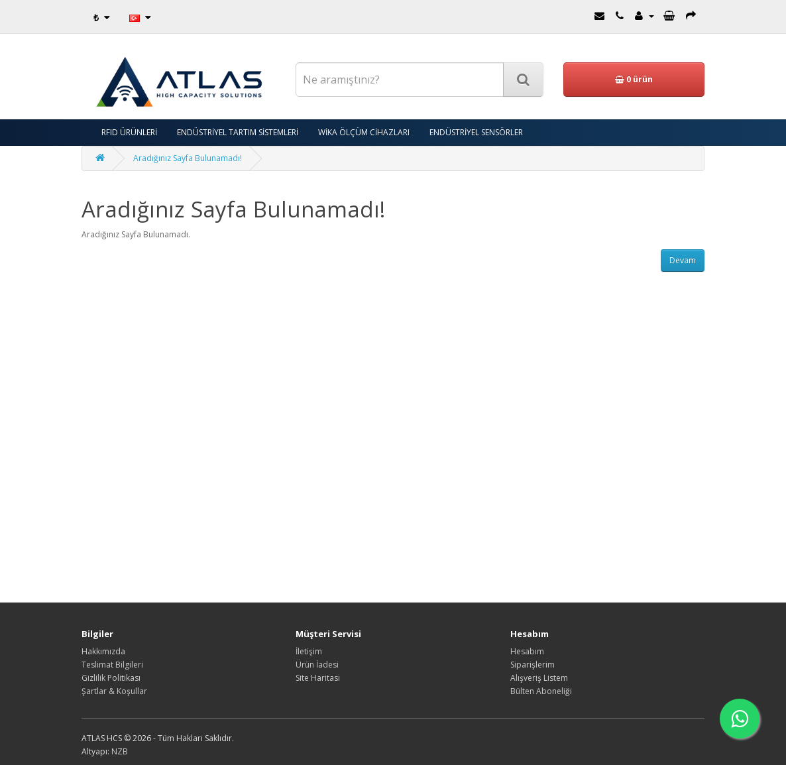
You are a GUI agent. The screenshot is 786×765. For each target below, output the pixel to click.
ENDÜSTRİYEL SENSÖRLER (476, 132)
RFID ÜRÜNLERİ (129, 132)
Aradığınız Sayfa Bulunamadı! (187, 158)
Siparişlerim (532, 664)
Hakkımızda (103, 651)
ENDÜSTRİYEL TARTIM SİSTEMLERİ (237, 132)
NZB (119, 751)
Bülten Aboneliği (541, 691)
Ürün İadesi (317, 664)
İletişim (309, 651)
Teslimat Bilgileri (112, 664)
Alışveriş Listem (539, 677)
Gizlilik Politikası (111, 677)
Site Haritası (318, 677)
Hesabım (527, 651)
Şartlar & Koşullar (114, 691)
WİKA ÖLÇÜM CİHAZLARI (364, 132)
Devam (682, 260)
